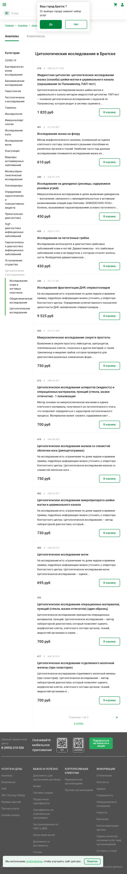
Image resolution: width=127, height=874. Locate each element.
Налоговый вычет (44, 835)
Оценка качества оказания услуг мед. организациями (109, 840)
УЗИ (3, 788)
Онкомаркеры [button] (13, 185)
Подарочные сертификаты (41, 801)
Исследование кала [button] (14, 132)
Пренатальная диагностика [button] (14, 215)
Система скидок (43, 792)
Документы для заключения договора (47, 777)
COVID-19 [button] (10, 60)
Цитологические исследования (20, 310)
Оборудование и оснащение (107, 803)
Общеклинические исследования (21, 300)
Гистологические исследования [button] (14, 99)
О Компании (104, 775)
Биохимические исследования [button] (14, 82)
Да (51, 24)
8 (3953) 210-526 (12, 747)
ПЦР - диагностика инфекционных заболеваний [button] (14, 230)
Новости (102, 812)
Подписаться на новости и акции (101, 743)
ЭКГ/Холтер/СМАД (13, 795)
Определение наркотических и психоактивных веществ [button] (14, 199)
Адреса (101, 788)
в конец (78, 723)
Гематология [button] (13, 91)
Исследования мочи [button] (14, 142)
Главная (9, 25)
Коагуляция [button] (12, 150)
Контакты (103, 782)
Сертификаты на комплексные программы (43, 813)
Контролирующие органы (107, 827)
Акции (37, 786)
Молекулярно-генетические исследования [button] (13, 175)
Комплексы (36, 36)
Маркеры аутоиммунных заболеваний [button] (14, 161)
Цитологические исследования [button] (14, 272)
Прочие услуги (10, 808)
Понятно (92, 861)
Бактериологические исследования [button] (14, 70)
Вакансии (102, 819)
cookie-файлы (34, 861)
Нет (76, 24)
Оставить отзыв (107, 850)
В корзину (109, 112)
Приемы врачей (11, 802)
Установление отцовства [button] (13, 262)
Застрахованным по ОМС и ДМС (45, 826)
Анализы (23, 25)
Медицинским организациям (74, 781)
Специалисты (105, 795)
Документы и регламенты (41, 843)
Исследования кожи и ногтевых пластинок (18, 286)
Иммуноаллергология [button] (14, 122)
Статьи (37, 852)
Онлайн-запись (10, 815)
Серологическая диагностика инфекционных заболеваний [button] (14, 248)
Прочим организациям (79, 790)
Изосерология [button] (13, 114)
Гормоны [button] (10, 107)
